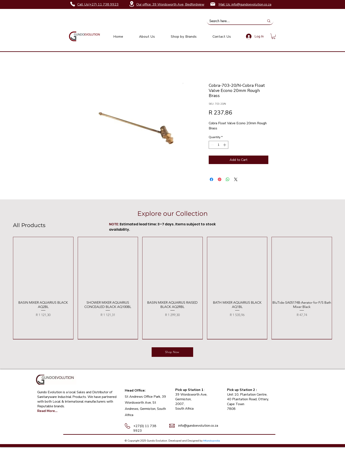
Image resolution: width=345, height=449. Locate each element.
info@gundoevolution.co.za (198, 425)
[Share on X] (235, 179)
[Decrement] (212, 145)
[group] (172, 288)
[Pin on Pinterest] (219, 179)
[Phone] (72, 4)
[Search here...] (233, 21)
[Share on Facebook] (211, 179)
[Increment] (225, 145)
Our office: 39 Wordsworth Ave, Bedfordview (170, 4)
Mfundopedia (211, 440)
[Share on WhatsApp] (227, 179)
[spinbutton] (218, 145)
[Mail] (213, 4)
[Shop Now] (172, 352)
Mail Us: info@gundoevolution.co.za (244, 4)
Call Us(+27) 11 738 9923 (98, 4)
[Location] (131, 4)
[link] (273, 36)
